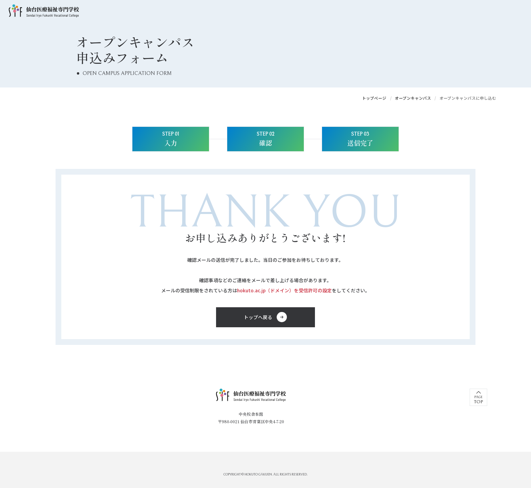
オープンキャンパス (413, 98)
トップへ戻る (258, 317)
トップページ (374, 98)
